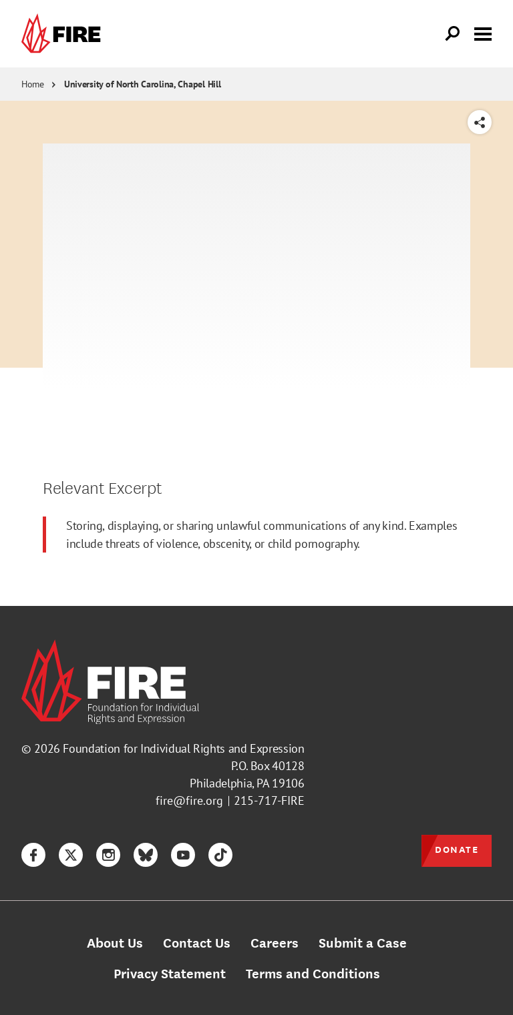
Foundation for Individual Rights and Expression (183, 748)
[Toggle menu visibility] (483, 32)
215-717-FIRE (269, 800)
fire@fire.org (189, 800)
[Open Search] (453, 34)
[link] (64, 33)
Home (32, 84)
